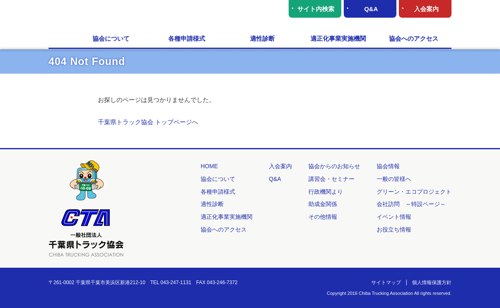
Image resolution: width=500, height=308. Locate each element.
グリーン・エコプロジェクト (414, 191)
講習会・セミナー (331, 179)
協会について (111, 38)
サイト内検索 (315, 8)
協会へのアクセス (413, 38)
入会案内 (426, 8)
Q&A (371, 8)
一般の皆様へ (394, 179)
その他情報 (322, 216)
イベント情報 (394, 216)
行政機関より (325, 191)
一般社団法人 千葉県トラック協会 (128, 14)
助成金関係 (322, 204)
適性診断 (262, 38)
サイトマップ (386, 282)
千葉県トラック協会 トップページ (145, 121)
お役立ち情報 (394, 229)
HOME (61, 39)
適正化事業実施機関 (338, 38)
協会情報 (388, 166)
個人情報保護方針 (431, 282)
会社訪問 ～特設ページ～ (411, 204)
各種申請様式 (186, 38)
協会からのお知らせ (334, 166)
